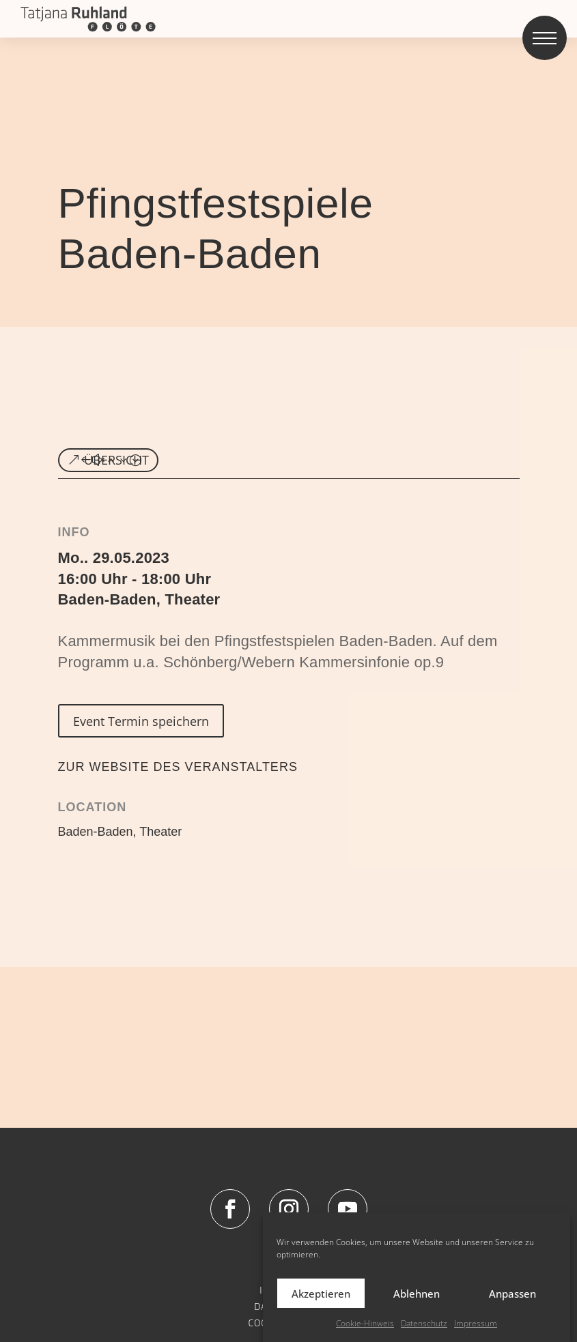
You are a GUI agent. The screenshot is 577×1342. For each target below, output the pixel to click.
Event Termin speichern (141, 721)
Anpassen (512, 1310)
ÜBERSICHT (116, 460)
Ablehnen (416, 1310)
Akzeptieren (321, 1310)
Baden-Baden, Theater (139, 599)
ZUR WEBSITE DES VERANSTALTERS (178, 767)
